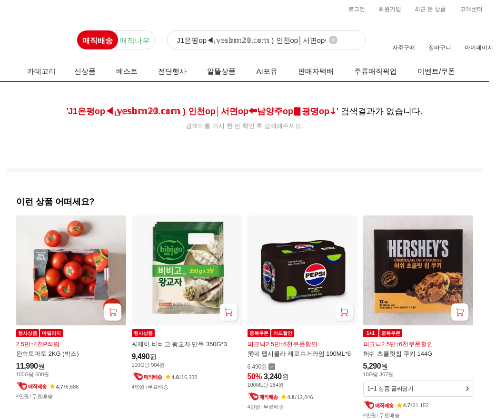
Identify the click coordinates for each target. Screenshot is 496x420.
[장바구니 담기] (112, 312)
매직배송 (97, 41)
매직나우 (134, 41)
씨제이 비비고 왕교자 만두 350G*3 (179, 344)
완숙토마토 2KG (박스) (47, 353)
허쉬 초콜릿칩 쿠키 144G (398, 353)
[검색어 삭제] (333, 40)
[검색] (267, 40)
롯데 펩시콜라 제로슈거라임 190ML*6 (299, 353)
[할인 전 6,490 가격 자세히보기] (262, 366)
